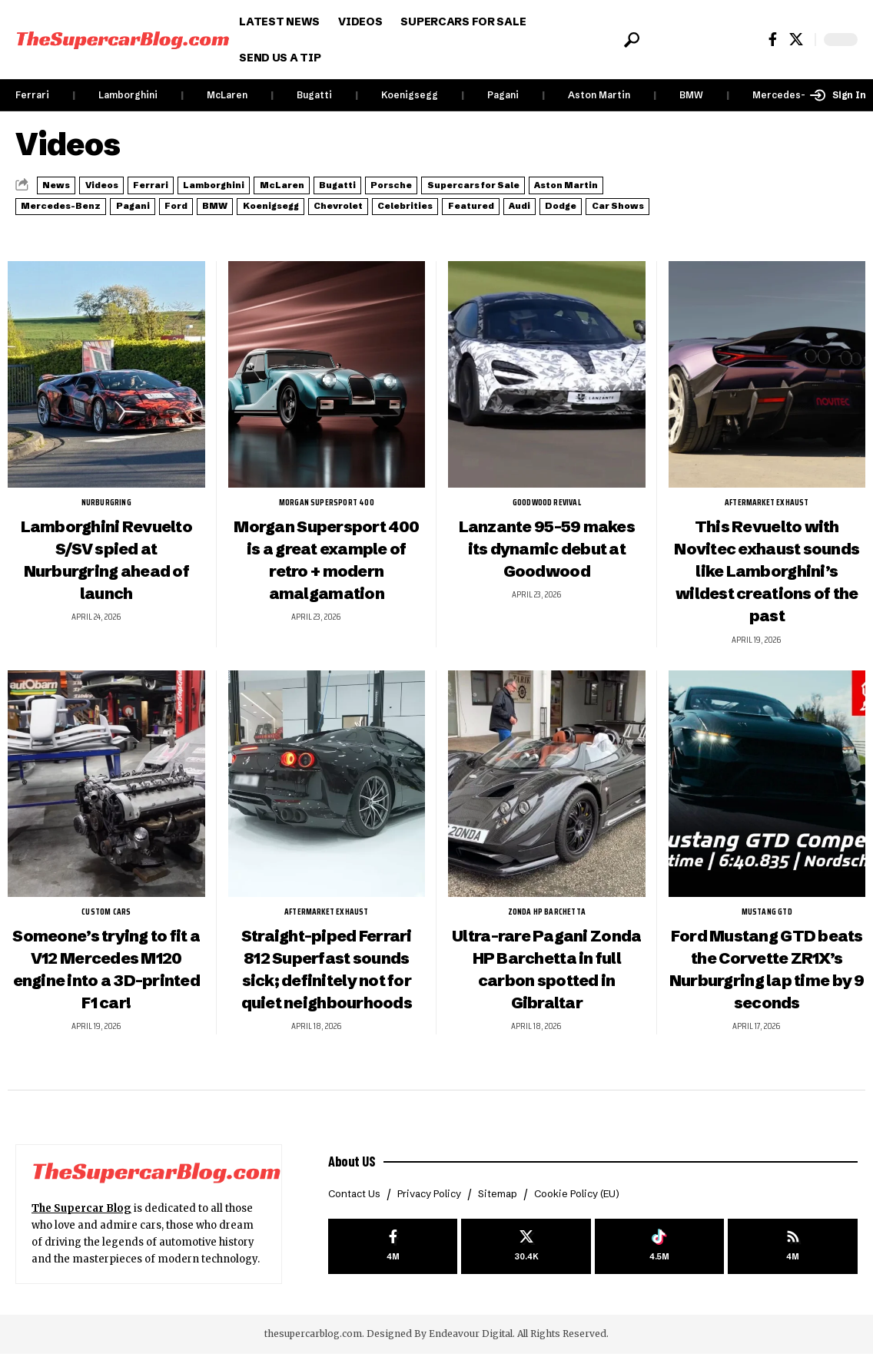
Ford (483, 203)
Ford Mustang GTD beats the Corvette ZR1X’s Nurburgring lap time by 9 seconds (766, 985)
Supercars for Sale (83, 203)
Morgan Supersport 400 (326, 518)
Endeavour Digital (471, 1350)
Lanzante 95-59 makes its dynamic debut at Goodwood (546, 564)
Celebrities (151, 223)
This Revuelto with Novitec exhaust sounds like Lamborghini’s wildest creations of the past (767, 587)
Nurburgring (106, 518)
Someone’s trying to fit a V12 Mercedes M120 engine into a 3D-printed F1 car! (106, 985)
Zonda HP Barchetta (546, 928)
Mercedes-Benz (790, 95)
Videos (132, 184)
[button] (631, 40)
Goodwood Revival (547, 518)
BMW (691, 95)
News (66, 184)
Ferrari (32, 95)
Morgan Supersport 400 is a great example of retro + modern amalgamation (326, 587)
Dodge (374, 223)
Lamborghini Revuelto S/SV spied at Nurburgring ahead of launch (106, 575)
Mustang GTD (767, 928)
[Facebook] (773, 39)
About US (355, 1175)
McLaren (227, 95)
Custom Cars (106, 928)
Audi (313, 223)
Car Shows (453, 223)
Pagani (503, 95)
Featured (242, 223)
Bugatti (314, 95)
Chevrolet (58, 223)
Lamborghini (128, 95)
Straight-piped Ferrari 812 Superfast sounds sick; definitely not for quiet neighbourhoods (326, 985)
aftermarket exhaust (767, 518)
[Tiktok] (660, 1264)
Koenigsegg (409, 95)
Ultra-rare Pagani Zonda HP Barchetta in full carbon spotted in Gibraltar (546, 985)
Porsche (535, 184)
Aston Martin (599, 95)
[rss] (793, 1264)
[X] (796, 39)
